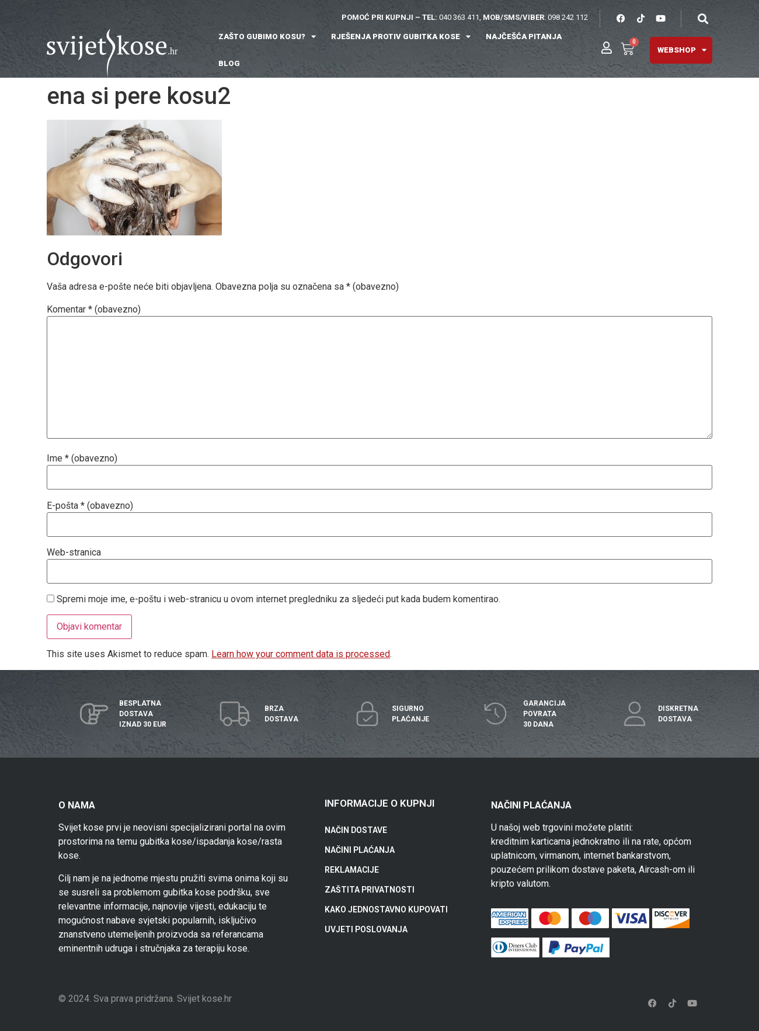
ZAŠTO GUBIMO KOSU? (267, 36)
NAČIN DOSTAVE (356, 830)
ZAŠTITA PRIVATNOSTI (370, 889)
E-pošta (90, 506)
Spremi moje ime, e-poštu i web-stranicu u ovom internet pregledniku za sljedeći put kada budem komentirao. (278, 599)
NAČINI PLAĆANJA (360, 850)
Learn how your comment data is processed (300, 653)
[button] (702, 18)
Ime (82, 458)
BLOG (229, 63)
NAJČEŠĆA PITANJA (524, 36)
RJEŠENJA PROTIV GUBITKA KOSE (401, 36)
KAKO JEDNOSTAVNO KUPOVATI (386, 909)
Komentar (94, 309)
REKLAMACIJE (352, 869)
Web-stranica (74, 552)
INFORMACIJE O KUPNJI (379, 803)
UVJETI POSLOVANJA (366, 929)
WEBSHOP (681, 50)
